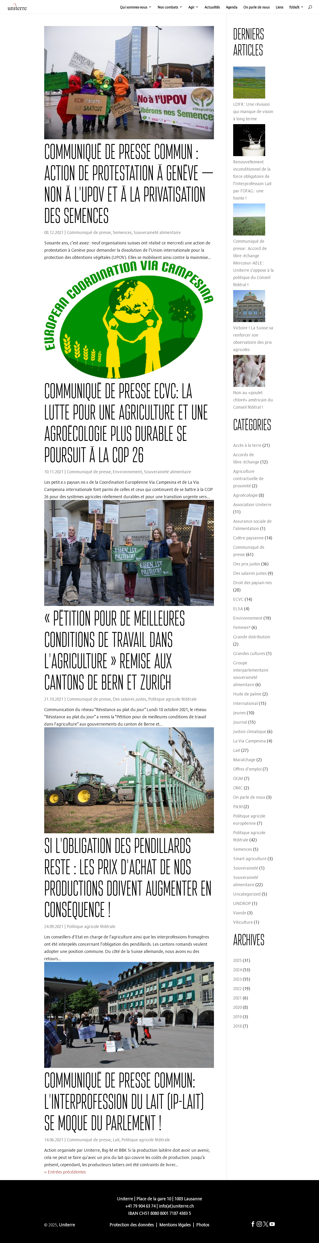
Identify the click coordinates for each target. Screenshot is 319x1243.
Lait (116, 1139)
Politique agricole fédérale (172, 698)
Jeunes (239, 712)
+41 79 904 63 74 (140, 1205)
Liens (279, 7)
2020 (237, 1007)
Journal (240, 722)
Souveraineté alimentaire (157, 232)
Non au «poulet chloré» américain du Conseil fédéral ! (253, 399)
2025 (237, 960)
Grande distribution (251, 636)
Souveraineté (245, 867)
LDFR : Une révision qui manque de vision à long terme (253, 111)
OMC (238, 787)
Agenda (231, 7)
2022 (237, 988)
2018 (237, 1025)
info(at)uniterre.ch (176, 1205)
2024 (237, 969)
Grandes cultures (249, 653)
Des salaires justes (129, 698)
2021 (237, 997)
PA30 (238, 806)
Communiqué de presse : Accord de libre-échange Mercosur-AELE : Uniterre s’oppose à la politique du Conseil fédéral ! (253, 262)
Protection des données (132, 1224)
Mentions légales (175, 1224)
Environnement (127, 471)
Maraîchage (244, 759)
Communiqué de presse (89, 232)
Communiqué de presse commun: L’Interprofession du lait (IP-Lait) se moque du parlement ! (124, 1101)
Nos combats (168, 7)
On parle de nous (256, 7)
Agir (191, 7)
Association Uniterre (252, 504)
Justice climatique (249, 731)
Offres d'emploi (247, 768)
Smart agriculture (249, 858)
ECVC (238, 599)
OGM (238, 778)
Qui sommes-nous (133, 7)
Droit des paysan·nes (252, 582)
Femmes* (241, 627)
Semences (122, 232)
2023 (237, 979)
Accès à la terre (247, 445)
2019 (237, 1016)
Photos (202, 1224)
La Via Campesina (249, 740)
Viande (239, 912)
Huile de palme (247, 693)
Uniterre (67, 1224)
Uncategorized (247, 893)
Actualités (212, 7)
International (245, 703)
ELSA (238, 608)
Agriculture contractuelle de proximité (248, 478)
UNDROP (242, 903)
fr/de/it (294, 7)
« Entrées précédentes (65, 1171)
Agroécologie (245, 495)
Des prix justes (246, 563)
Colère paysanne (248, 537)
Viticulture (243, 922)
